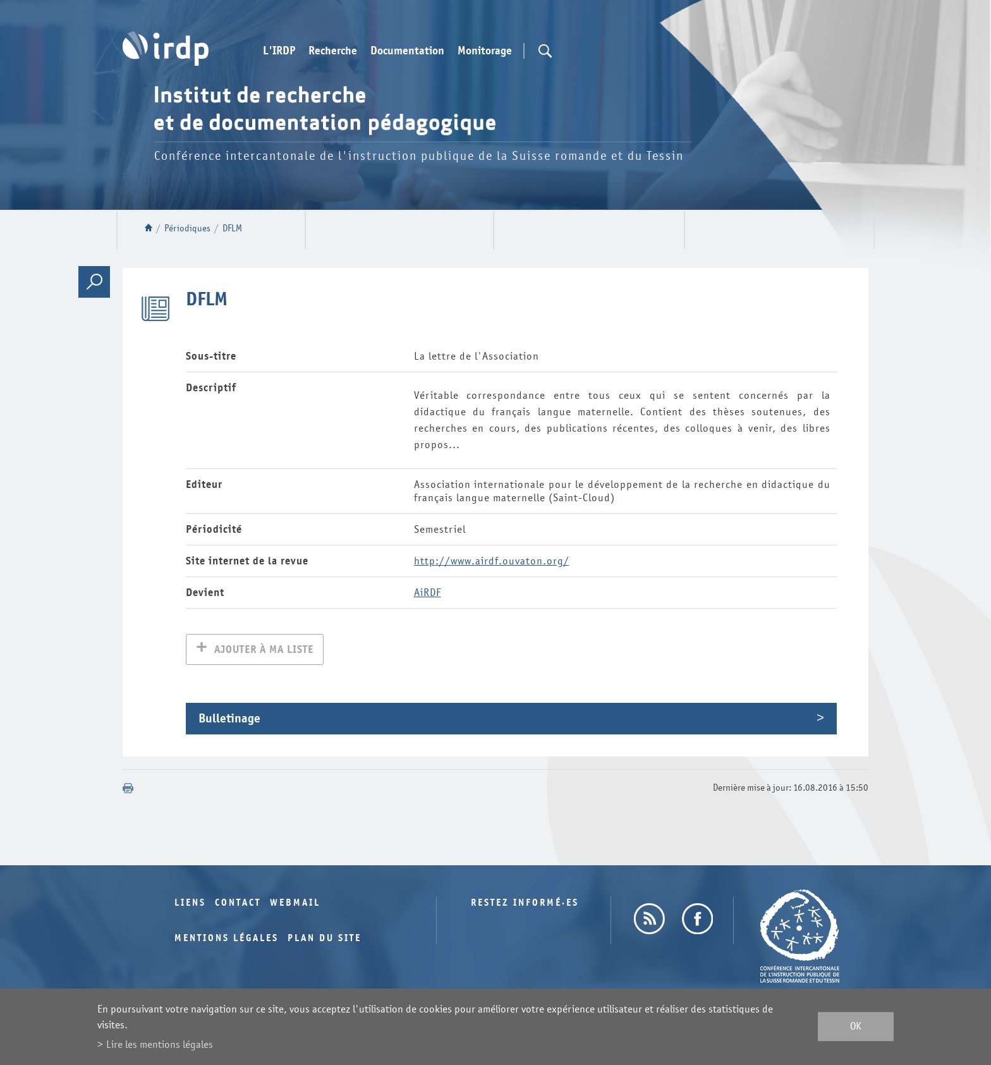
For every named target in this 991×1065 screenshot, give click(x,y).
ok (855, 1026)
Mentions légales (226, 939)
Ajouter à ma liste (263, 650)
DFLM (232, 228)
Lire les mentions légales (159, 1044)
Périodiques (187, 228)
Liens (190, 904)
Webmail (295, 904)
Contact (238, 904)
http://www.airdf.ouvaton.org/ (491, 561)
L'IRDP (279, 51)
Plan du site (325, 939)
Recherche (332, 51)
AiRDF (427, 592)
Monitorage (485, 51)
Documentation (407, 51)
